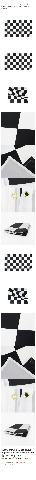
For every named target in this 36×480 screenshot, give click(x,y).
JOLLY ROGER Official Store (18, 463)
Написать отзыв (17, 465)
